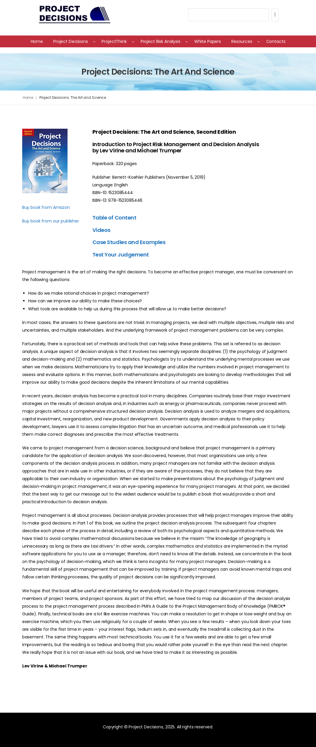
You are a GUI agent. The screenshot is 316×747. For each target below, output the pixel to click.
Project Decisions (70, 41)
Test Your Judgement (120, 254)
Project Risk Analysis (160, 41)
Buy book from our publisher (50, 221)
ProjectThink (114, 41)
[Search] (275, 14)
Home (28, 97)
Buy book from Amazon (46, 207)
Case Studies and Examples (129, 242)
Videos (101, 230)
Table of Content (114, 217)
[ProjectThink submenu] (133, 41)
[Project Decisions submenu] (94, 41)
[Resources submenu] (258, 41)
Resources (241, 41)
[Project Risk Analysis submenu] (186, 41)
